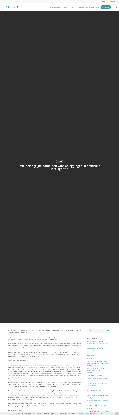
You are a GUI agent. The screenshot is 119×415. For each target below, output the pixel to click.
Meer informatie (94, 413)
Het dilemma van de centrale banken (96, 405)
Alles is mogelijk (91, 408)
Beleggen (59, 161)
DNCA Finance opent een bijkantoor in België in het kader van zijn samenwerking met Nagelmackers (98, 363)
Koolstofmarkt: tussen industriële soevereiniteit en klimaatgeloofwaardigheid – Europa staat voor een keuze (98, 344)
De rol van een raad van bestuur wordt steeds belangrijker (97, 384)
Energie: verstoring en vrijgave (95, 375)
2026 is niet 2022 (91, 393)
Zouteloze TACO (91, 358)
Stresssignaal (90, 355)
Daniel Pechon (54, 173)
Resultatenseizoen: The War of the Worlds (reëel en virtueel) (98, 402)
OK (101, 413)
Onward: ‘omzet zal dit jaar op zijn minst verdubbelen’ (97, 379)
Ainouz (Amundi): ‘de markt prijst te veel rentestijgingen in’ (97, 397)
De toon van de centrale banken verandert (98, 411)
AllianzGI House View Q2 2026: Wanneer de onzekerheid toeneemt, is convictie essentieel (98, 370)
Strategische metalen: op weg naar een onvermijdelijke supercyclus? (97, 389)
